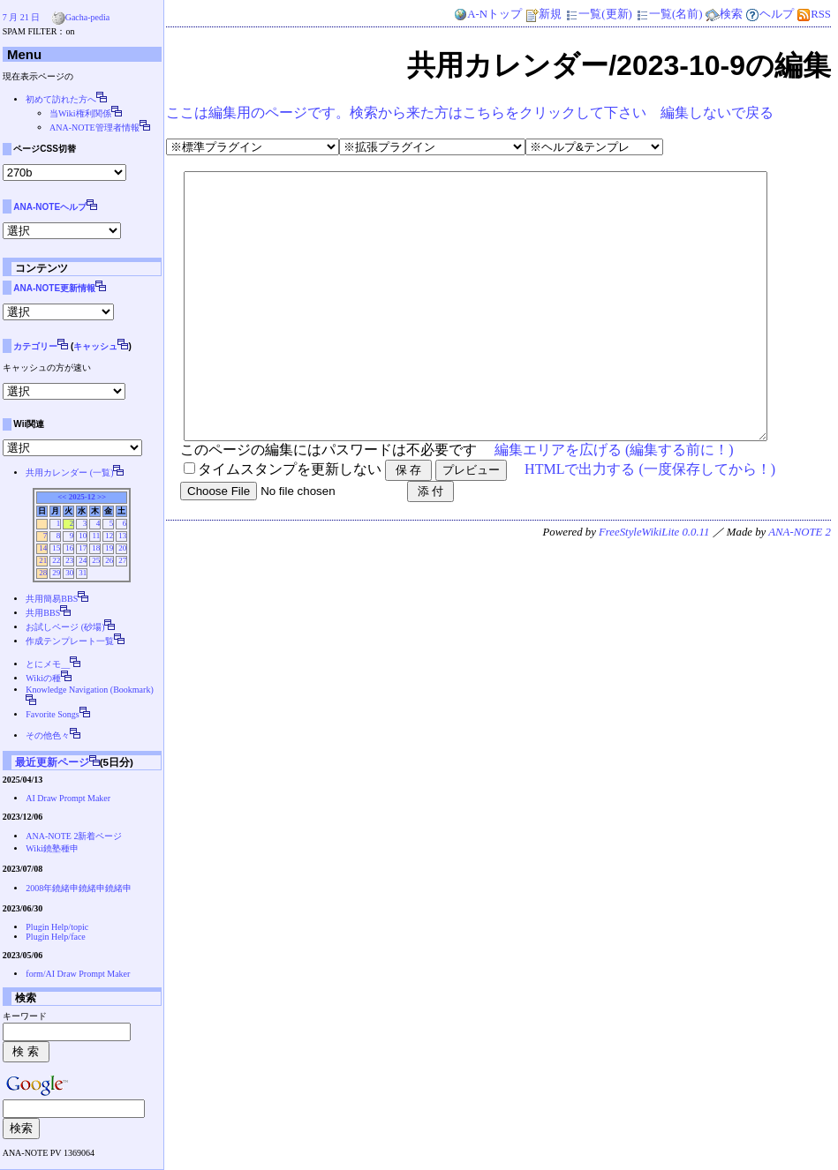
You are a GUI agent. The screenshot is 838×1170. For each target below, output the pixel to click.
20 (122, 548)
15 (56, 548)
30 (69, 572)
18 (96, 548)
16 (69, 548)
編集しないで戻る (717, 112)
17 (83, 548)
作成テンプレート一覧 (70, 641)
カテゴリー (35, 346)
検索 (724, 14)
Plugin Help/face (55, 936)
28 (43, 572)
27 (122, 560)
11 (96, 535)
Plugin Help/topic (57, 927)
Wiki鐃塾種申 (52, 848)
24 (83, 560)
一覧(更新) (598, 14)
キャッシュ (95, 346)
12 (109, 535)
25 (96, 560)
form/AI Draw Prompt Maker (78, 974)
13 (122, 535)
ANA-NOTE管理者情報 (94, 127)
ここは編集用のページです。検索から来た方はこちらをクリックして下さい (406, 112)
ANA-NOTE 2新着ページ (74, 836)
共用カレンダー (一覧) (69, 472)
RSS (813, 14)
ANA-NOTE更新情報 (54, 288)
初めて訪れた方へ (61, 99)
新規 (543, 14)
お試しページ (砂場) (65, 627)
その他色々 (48, 735)
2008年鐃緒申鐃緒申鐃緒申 (79, 888)
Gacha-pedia (87, 17)
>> (101, 496)
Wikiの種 (43, 678)
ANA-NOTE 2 (799, 585)
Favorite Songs (52, 714)
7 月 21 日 (22, 17)
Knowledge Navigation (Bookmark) (89, 689)
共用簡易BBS (52, 599)
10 (83, 535)
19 (109, 548)
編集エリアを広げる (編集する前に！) (614, 502)
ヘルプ (769, 14)
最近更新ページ (52, 762)
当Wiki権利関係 (80, 113)
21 (43, 560)
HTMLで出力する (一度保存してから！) (650, 521)
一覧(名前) (669, 14)
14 (43, 548)
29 (56, 572)
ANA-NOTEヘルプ (50, 207)
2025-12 (82, 496)
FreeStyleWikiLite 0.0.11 (654, 585)
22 (56, 560)
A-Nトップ (487, 14)
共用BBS (43, 613)
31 (83, 572)
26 (109, 560)
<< (61, 496)
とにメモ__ (48, 664)
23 (69, 560)
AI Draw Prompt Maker (68, 798)
